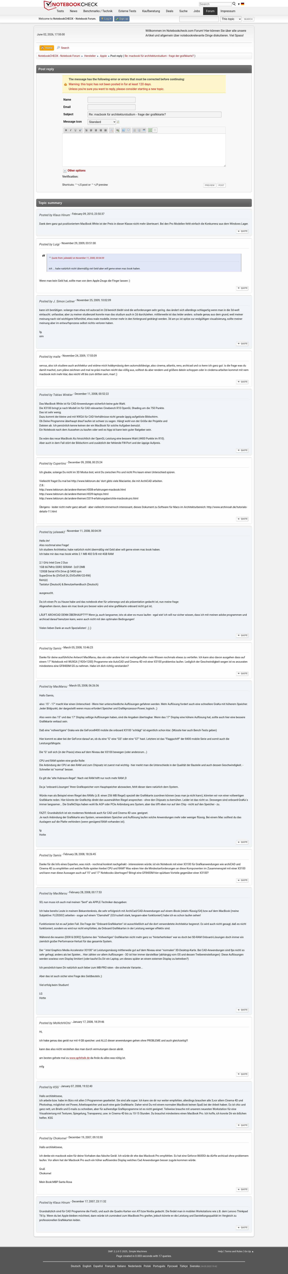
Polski (147, 1266)
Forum (210, 11)
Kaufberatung (151, 11)
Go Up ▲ (249, 1251)
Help (220, 1251)
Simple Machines (138, 1251)
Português (159, 1266)
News (73, 11)
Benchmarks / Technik (98, 11)
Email (67, 107)
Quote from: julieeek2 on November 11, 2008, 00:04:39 (78, 258)
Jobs (197, 11)
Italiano (121, 1266)
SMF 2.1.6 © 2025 (117, 1251)
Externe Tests (127, 11)
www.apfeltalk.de (79, 1058)
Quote (242, 231)
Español (98, 1266)
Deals (169, 11)
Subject (68, 114)
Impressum (228, 11)
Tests (60, 11)
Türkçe (184, 1266)
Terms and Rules (233, 1251)
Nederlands (134, 1266)
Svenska (195, 1266)
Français (110, 1266)
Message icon (72, 121)
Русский (172, 1266)
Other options (77, 170)
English (87, 1266)
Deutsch (76, 1266)
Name (67, 99)
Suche (183, 11)
